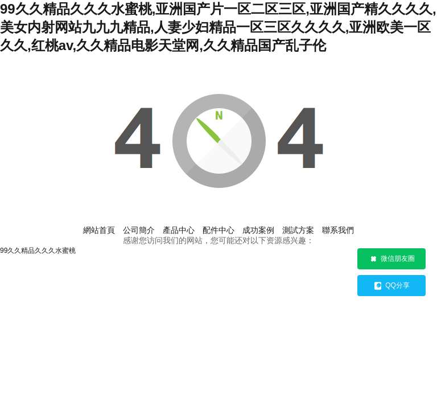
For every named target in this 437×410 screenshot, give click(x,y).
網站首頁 (99, 230)
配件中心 (218, 230)
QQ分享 (391, 285)
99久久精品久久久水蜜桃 (38, 251)
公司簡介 (139, 230)
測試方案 (298, 230)
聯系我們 (338, 230)
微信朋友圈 (392, 259)
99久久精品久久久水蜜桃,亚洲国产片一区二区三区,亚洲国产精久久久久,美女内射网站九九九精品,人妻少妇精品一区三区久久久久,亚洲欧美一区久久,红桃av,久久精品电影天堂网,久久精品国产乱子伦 (218, 27)
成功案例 (258, 230)
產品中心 (179, 230)
